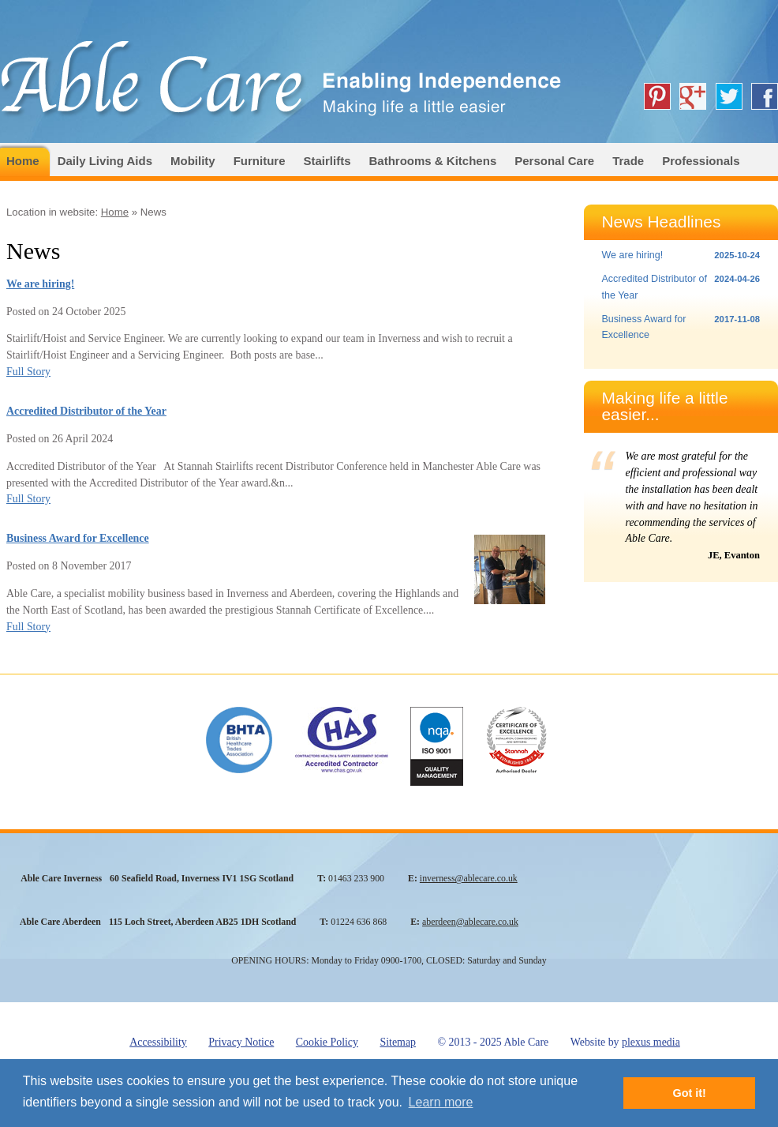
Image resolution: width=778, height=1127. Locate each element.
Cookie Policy (327, 1042)
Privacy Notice (241, 1042)
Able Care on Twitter (729, 96)
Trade (628, 160)
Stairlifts (327, 160)
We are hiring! (40, 284)
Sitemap (398, 1042)
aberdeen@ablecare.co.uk (470, 921)
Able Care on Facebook (764, 96)
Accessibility (158, 1042)
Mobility (192, 160)
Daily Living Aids (105, 160)
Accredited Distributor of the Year (86, 411)
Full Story (28, 372)
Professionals (700, 160)
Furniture (260, 160)
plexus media (651, 1042)
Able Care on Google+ (692, 96)
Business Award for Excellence (77, 538)
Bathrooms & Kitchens (433, 160)
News (153, 212)
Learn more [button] (441, 1102)
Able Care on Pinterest (657, 96)
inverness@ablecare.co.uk (469, 878)
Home (115, 212)
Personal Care (554, 160)
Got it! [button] (689, 1093)
